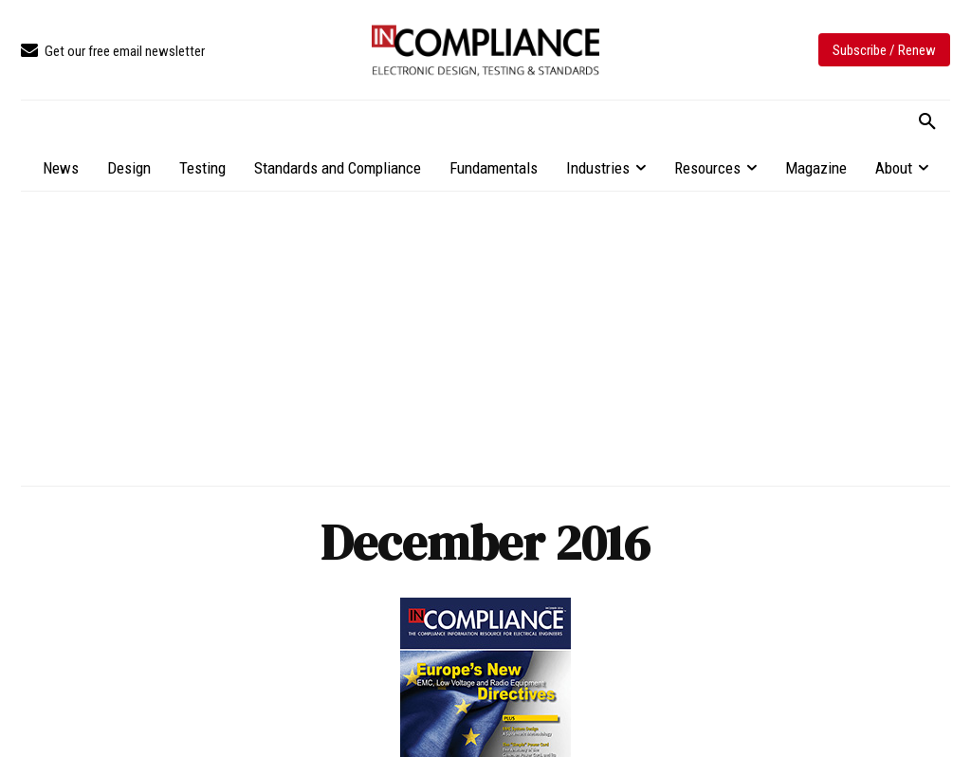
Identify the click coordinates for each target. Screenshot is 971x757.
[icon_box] (113, 52)
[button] (927, 122)
